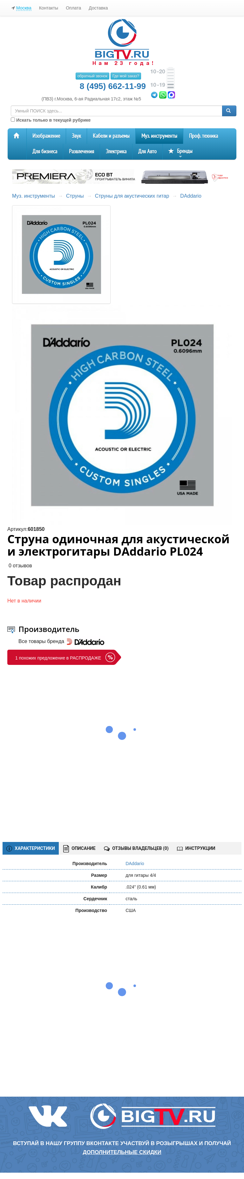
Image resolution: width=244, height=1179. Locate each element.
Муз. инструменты (159, 136)
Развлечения (81, 151)
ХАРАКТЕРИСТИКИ (30, 848)
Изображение (46, 136)
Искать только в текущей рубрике (51, 120)
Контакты (48, 7)
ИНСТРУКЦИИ (196, 848)
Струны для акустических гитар (132, 196)
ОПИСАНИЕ (79, 848)
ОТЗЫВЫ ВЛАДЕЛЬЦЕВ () (136, 848)
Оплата (73, 7)
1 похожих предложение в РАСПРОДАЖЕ (58, 657)
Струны (75, 196)
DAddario (190, 196)
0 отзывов (20, 565)
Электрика (116, 151)
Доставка (98, 7)
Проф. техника (203, 136)
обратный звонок (92, 76)
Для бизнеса (44, 151)
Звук (76, 136)
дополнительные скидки (122, 1152)
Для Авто (147, 151)
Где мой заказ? (125, 76)
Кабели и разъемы (111, 136)
